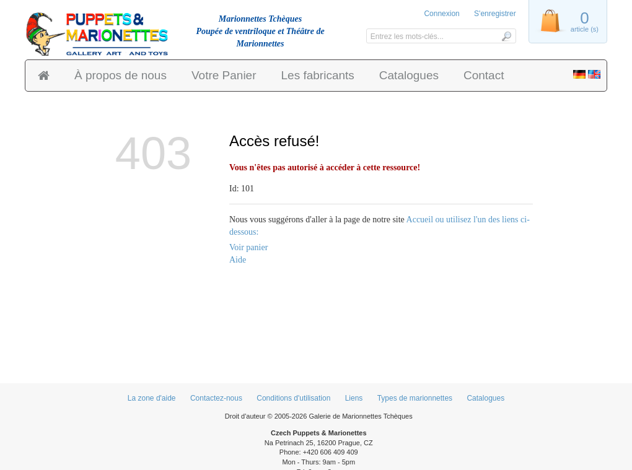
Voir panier (248, 247)
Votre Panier (224, 75)
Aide (237, 259)
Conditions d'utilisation (293, 398)
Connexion (441, 13)
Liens (354, 398)
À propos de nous (120, 75)
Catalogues (409, 75)
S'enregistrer (495, 13)
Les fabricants (317, 75)
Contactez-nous (216, 398)
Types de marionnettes (414, 398)
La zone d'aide (152, 398)
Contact (483, 75)
